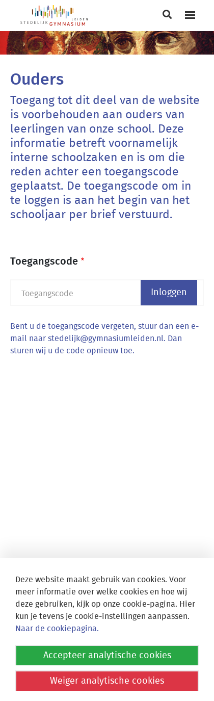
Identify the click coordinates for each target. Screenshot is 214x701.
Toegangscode (44, 261)
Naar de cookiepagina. (57, 629)
